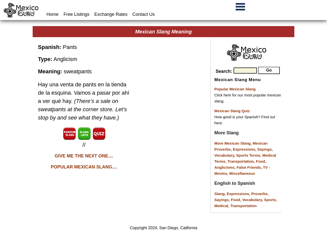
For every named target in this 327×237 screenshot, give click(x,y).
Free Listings (76, 14)
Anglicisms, (225, 167)
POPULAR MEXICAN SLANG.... (84, 166)
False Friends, (250, 167)
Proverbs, (259, 194)
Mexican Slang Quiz (232, 111)
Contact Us (143, 14)
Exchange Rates (111, 14)
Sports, (270, 200)
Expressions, (244, 149)
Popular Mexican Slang (235, 89)
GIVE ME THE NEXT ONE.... (84, 155)
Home (53, 14)
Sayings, (265, 149)
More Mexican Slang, (233, 143)
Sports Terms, (249, 155)
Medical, (222, 206)
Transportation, (242, 161)
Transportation (243, 206)
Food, (261, 161)
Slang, (220, 194)
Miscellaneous (242, 173)
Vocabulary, (225, 155)
